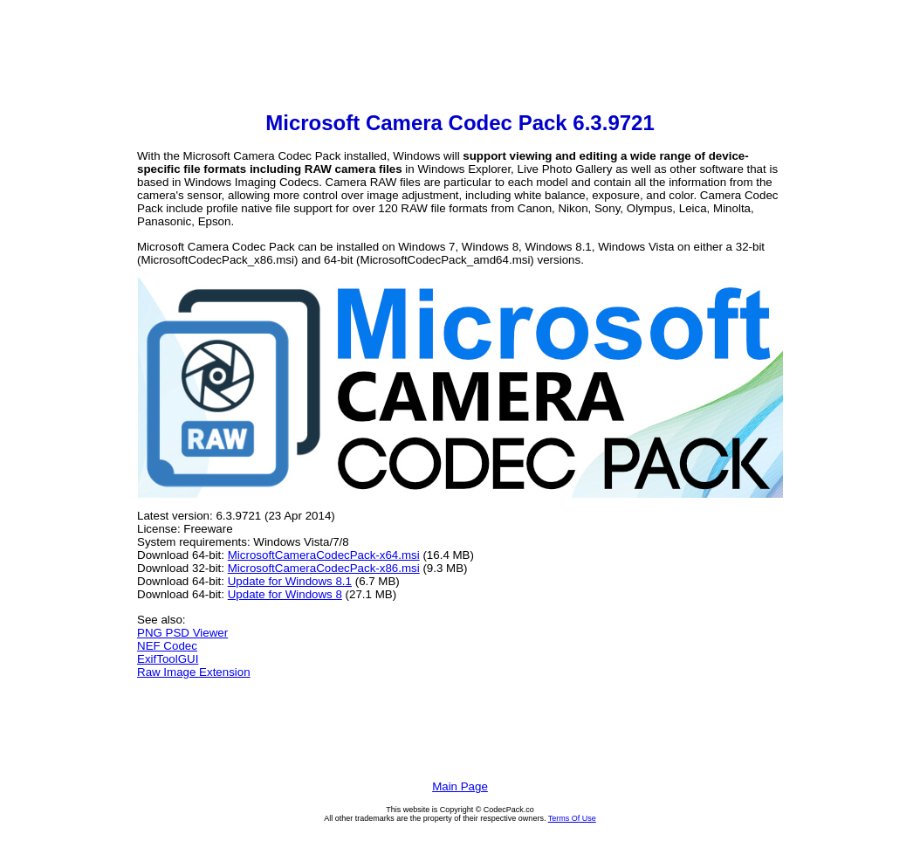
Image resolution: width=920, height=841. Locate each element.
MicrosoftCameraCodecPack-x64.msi (324, 555)
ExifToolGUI (167, 658)
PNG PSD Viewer (182, 632)
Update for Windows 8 (285, 594)
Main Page (460, 786)
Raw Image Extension (194, 672)
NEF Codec (167, 645)
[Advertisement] (460, 57)
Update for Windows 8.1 (290, 581)
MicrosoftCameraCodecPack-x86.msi (324, 568)
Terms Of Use (572, 818)
